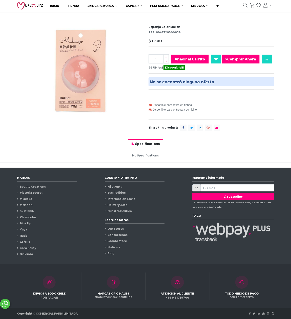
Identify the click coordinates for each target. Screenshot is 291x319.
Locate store (117, 241)
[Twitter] (254, 313)
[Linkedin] (259, 313)
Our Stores (116, 228)
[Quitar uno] (166, 61)
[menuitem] (54, 6)
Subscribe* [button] (233, 196)
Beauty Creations (33, 186)
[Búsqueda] (245, 6)
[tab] (145, 143)
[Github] (273, 313)
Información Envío (121, 199)
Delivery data (117, 205)
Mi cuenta (115, 186)
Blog (111, 253)
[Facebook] (250, 313)
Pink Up (25, 223)
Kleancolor (28, 217)
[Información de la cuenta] (267, 5)
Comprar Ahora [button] (240, 59)
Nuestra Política (120, 211)
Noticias (114, 247)
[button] (217, 6)
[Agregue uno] (166, 57)
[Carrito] (252, 6)
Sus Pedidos (117, 192)
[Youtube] (263, 313)
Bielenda (26, 254)
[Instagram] (268, 313)
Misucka (26, 199)
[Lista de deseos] (258, 6)
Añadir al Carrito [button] (190, 59)
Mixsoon (26, 205)
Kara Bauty (28, 248)
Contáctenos (118, 235)
